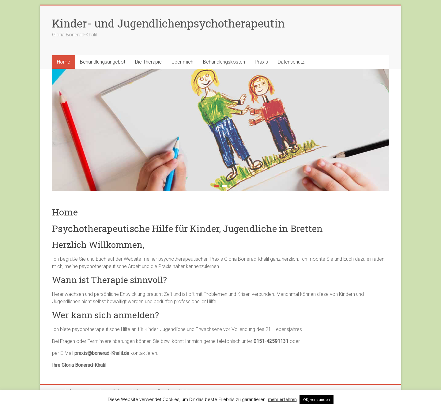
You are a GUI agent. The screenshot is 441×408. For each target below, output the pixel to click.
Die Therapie (148, 62)
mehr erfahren (282, 399)
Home (63, 62)
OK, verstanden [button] (316, 399)
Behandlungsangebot (102, 62)
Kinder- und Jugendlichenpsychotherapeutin (168, 23)
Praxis (261, 62)
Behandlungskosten (224, 62)
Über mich (182, 62)
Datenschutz (291, 62)
